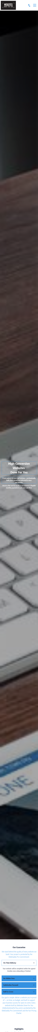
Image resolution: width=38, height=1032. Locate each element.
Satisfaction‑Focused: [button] (10, 985)
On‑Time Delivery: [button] (9, 963)
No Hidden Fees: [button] (9, 978)
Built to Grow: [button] (8, 992)
